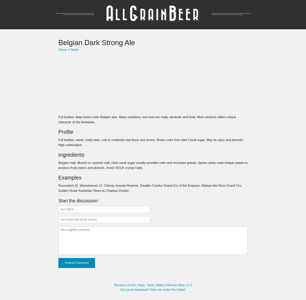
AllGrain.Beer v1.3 (179, 285)
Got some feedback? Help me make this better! (153, 289)
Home (62, 49)
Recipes (119, 285)
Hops (141, 285)
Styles (74, 49)
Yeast (150, 285)
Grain (132, 285)
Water (160, 285)
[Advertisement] (153, 83)
